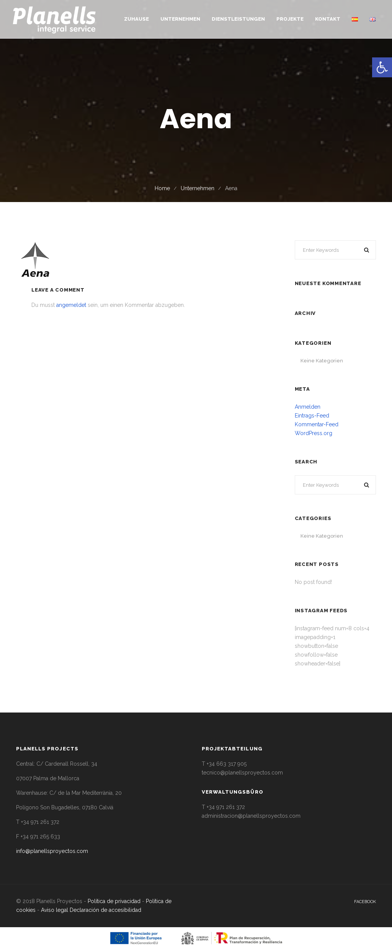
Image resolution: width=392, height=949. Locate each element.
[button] (382, 67)
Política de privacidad (114, 901)
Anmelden (307, 407)
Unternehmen (197, 188)
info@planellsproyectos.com (52, 851)
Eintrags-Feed (312, 416)
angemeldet (71, 305)
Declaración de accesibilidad (105, 910)
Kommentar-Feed (316, 424)
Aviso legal (54, 910)
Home (162, 188)
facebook (365, 901)
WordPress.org (313, 433)
